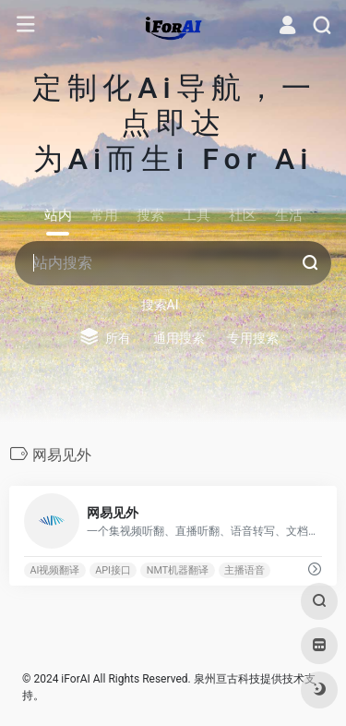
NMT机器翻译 (178, 570)
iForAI (75, 678)
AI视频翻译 (54, 570)
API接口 (113, 570)
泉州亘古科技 (227, 678)
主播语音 (244, 570)
